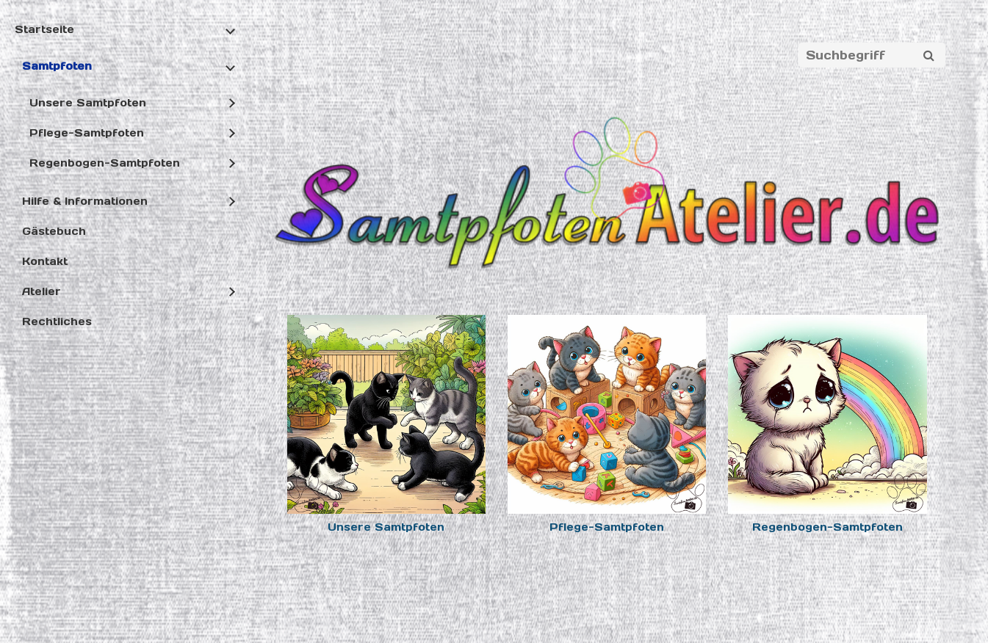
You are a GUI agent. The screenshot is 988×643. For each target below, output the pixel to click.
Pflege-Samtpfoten (86, 132)
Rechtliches (57, 321)
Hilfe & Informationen (85, 201)
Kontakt (45, 261)
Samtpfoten (57, 66)
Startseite (44, 29)
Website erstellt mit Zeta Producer (582, 607)
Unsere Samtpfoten (87, 102)
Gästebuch (54, 231)
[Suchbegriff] (871, 55)
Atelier (41, 291)
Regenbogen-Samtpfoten (104, 163)
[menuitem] (123, 180)
